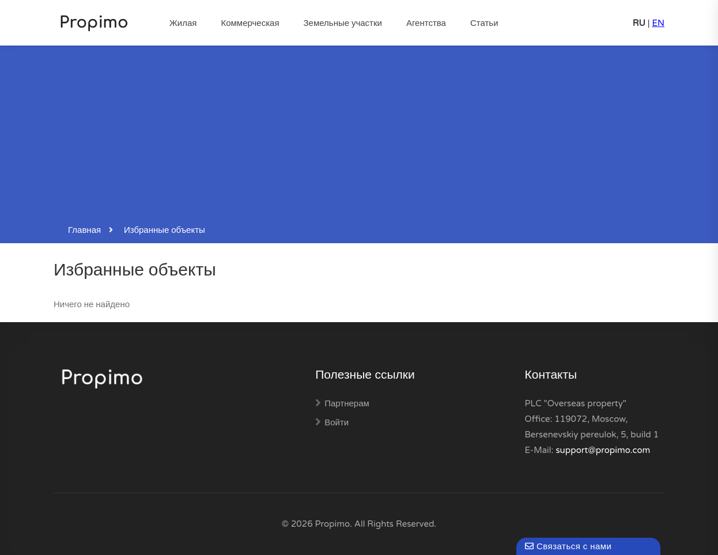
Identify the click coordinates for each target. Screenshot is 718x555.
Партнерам (346, 403)
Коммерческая (250, 23)
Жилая (182, 23)
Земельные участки (343, 23)
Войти (336, 422)
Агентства (426, 23)
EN (658, 23)
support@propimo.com (602, 450)
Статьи (484, 23)
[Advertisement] (359, 135)
